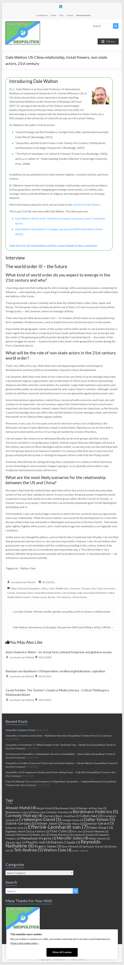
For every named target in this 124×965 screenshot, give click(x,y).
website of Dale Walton (86, 204)
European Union (24, 592)
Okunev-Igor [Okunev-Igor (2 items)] (15, 842)
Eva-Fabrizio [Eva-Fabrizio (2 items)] (39, 831)
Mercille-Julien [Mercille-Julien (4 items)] (72, 838)
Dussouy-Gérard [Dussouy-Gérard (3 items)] (98, 823)
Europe (11, 592)
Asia (93, 588)
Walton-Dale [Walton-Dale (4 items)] (57, 849)
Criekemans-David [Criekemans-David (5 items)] (40, 819)
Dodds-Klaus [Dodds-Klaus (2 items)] (73, 823)
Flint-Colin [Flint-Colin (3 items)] (61, 831)
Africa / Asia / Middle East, (55, 588)
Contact (69, 15)
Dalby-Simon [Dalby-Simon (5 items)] (99, 819)
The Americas (63, 597)
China (100, 588)
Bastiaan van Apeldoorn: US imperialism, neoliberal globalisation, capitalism (55, 671)
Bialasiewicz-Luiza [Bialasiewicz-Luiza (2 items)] (19, 812)
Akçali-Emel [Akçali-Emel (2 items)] (45, 808)
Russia (51, 597)
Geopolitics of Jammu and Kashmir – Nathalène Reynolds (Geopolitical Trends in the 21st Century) (58, 735)
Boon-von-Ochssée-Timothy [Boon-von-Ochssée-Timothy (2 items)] (52, 812)
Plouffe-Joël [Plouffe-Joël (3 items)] (38, 842)
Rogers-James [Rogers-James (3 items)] (47, 846)
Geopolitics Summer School (20, 730)
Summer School (83, 15)
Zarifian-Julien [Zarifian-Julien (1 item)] (80, 851)
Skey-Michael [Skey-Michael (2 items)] (72, 846)
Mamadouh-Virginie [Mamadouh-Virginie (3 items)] (38, 838)
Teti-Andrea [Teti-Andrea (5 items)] (28, 849)
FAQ (61, 15)
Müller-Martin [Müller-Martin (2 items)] (99, 838)
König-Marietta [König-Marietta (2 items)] (61, 834)
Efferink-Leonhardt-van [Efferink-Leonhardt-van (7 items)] (58, 827)
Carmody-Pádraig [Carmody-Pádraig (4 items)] (24, 815)
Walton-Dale (27, 568)
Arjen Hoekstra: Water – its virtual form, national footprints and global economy (59, 652)
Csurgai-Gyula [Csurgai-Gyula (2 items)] (72, 820)
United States (79, 597)
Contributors (42, 15)
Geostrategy (69, 592)
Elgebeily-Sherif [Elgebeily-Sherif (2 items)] (17, 831)
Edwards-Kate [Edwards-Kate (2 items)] (16, 827)
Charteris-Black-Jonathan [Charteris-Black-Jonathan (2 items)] (61, 816)
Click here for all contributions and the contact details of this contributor (53, 245)
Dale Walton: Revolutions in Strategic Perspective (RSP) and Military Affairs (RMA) (63, 627)
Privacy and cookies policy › (24, 943)
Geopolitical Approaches (47, 592)
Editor (54, 15)
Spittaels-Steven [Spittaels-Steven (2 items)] (95, 846)
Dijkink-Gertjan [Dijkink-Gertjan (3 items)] (20, 823)
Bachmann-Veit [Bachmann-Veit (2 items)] (67, 808)
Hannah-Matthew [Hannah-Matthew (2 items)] (19, 834)
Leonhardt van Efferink (23, 582)
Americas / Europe (80, 588)
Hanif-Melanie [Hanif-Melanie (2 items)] (97, 831)
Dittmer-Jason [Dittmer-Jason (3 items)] (48, 823)
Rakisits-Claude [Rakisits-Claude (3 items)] (65, 842)
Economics (109, 588)
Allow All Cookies (62, 952)
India (79, 592)
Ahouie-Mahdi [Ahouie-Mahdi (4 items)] (21, 807)
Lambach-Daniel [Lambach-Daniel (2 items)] (85, 834)
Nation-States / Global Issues (31, 597)
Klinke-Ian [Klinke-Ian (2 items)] (40, 834)
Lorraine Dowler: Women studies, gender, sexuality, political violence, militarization (60, 611)
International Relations (95, 592)
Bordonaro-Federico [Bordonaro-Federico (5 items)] (95, 811)
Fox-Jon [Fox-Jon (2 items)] (79, 831)
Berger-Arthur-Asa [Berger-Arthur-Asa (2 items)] (92, 808)
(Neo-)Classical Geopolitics (25, 588)
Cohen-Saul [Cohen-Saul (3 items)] (91, 816)
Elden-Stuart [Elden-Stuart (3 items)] (100, 827)
